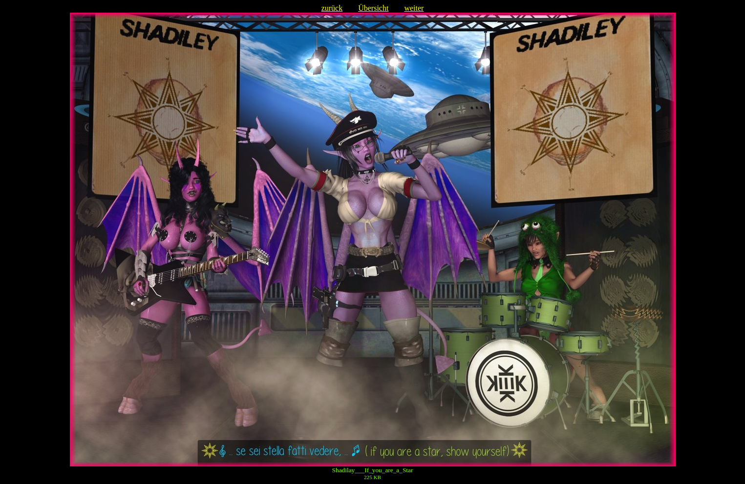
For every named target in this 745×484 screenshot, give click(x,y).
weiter (414, 8)
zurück (332, 8)
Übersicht (373, 8)
